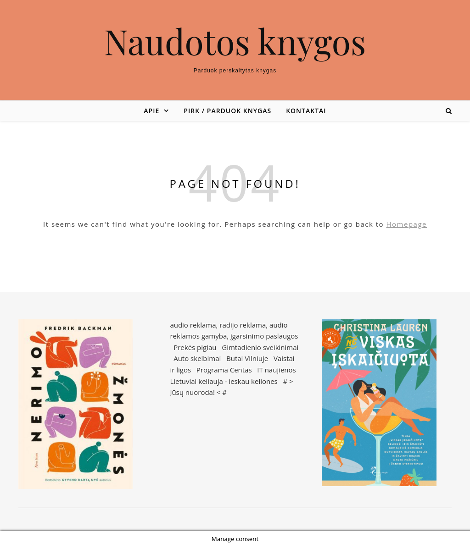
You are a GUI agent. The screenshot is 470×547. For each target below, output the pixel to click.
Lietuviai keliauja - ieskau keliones (223, 381)
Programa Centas (224, 369)
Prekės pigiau (194, 347)
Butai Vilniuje (247, 358)
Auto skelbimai (197, 358)
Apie (151, 110)
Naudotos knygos (235, 41)
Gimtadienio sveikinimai (260, 347)
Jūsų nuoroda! (192, 392)
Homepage (406, 224)
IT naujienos (276, 369)
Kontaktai (306, 110)
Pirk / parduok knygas (227, 110)
